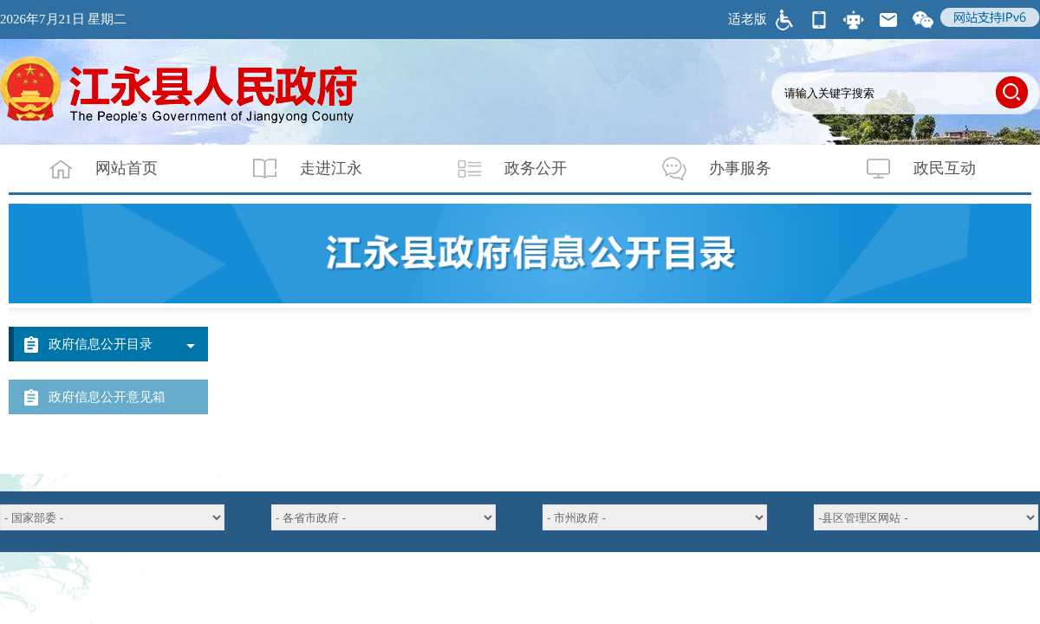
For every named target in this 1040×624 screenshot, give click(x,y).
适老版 (747, 19)
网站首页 (92, 168)
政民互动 (910, 168)
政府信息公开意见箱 (107, 397)
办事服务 (705, 168)
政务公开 (501, 168)
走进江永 (296, 168)
